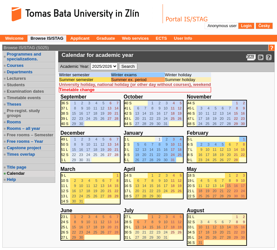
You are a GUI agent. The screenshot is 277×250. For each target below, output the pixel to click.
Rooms (14, 122)
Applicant (80, 38)
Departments (19, 71)
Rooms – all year (23, 128)
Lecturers (16, 78)
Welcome (14, 38)
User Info (183, 38)
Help (11, 179)
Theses (14, 104)
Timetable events (24, 97)
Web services (135, 38)
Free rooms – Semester (30, 134)
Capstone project (24, 147)
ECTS (161, 38)
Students (16, 84)
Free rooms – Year (25, 141)
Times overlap (21, 154)
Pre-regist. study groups (23, 113)
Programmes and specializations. (24, 56)
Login (246, 26)
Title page (16, 167)
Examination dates (25, 91)
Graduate (106, 38)
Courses (15, 65)
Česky (264, 26)
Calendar (16, 173)
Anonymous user (223, 26)
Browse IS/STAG (46, 38)
